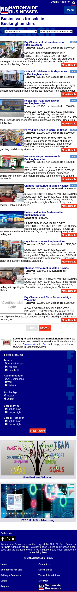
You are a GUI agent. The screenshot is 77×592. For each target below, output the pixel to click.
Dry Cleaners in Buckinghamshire (44, 241)
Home (4, 564)
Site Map (43, 580)
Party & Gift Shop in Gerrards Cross (45, 130)
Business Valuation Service (37, 344)
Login (54, 1)
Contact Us (44, 564)
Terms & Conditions (49, 575)
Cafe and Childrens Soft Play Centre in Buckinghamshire (45, 73)
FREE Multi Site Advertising (37, 520)
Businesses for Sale (11, 569)
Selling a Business (11, 575)
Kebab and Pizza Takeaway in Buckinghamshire (42, 102)
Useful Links (45, 569)
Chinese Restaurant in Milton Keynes (46, 185)
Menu (70, 9)
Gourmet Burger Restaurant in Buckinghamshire (42, 158)
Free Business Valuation (37, 477)
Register (65, 1)
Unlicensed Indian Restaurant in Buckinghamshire (43, 213)
